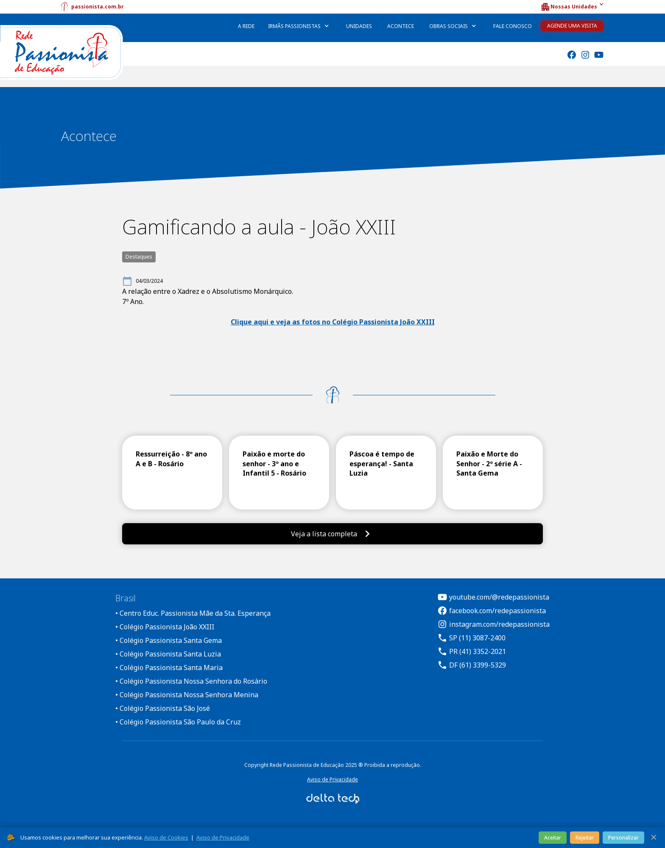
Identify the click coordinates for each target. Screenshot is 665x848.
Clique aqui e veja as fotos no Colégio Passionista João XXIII (333, 322)
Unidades (359, 26)
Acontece (400, 26)
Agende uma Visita (572, 25)
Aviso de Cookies (166, 837)
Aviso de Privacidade (332, 779)
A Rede (246, 26)
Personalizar (623, 837)
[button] (572, 7)
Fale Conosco (512, 26)
